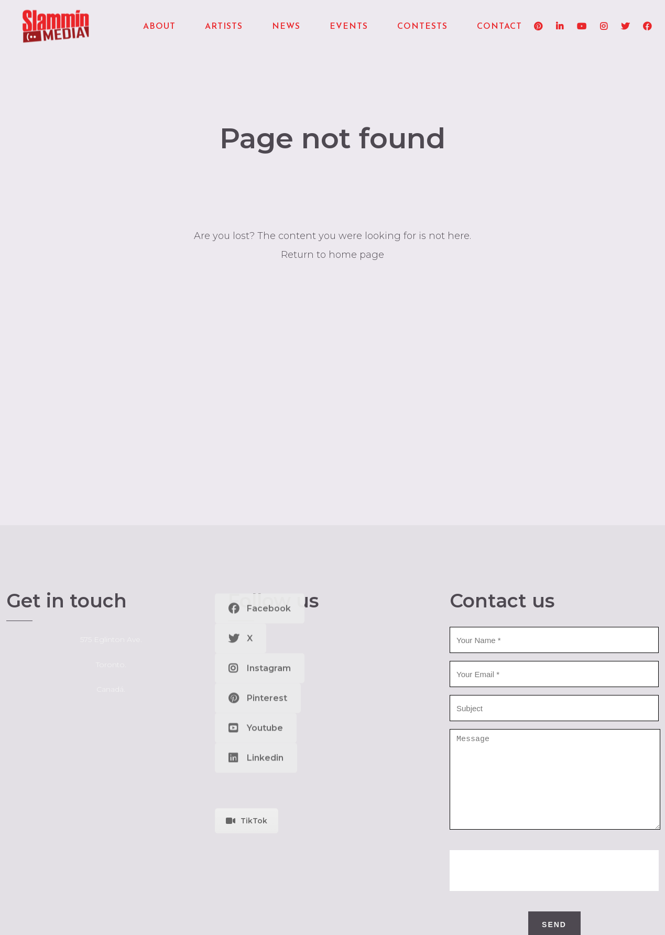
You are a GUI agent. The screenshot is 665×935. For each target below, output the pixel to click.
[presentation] (554, 886)
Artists (224, 27)
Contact (499, 27)
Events (349, 27)
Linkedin (256, 535)
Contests (422, 27)
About (159, 27)
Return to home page (332, 254)
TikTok (246, 820)
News (286, 27)
